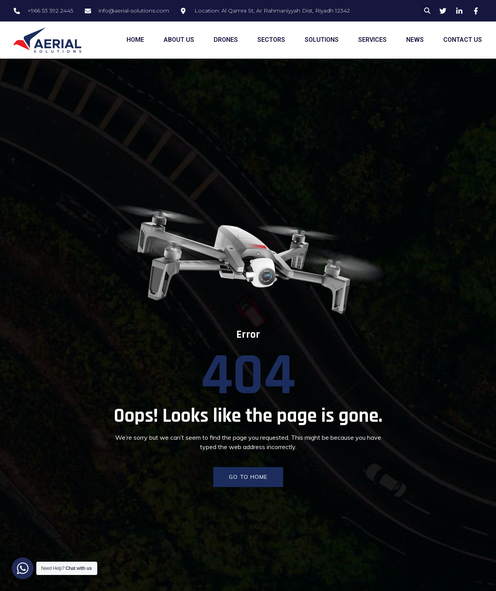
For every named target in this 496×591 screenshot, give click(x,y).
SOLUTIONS (322, 39)
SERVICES (372, 39)
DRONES (226, 39)
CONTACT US (462, 39)
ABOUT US (179, 39)
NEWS (415, 39)
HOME (135, 39)
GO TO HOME (248, 476)
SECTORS (271, 39)
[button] (427, 11)
